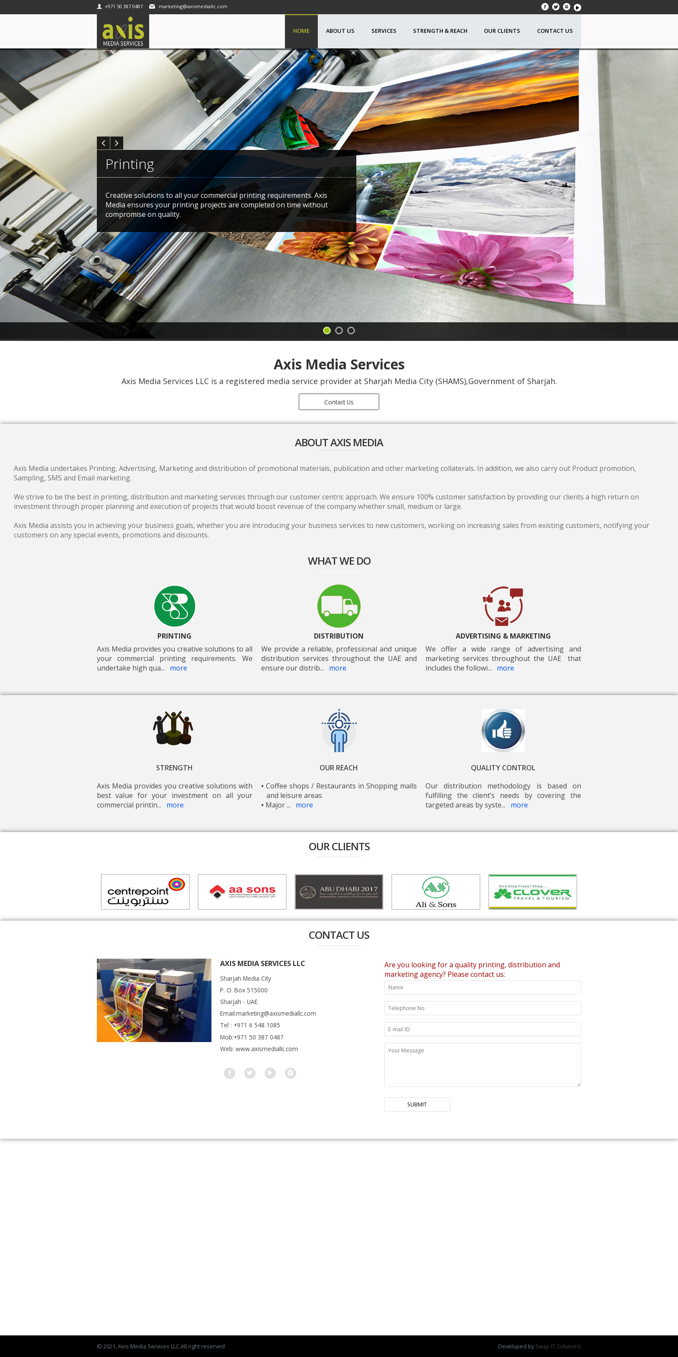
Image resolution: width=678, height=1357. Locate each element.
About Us (340, 31)
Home (301, 31)
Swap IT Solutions (558, 1346)
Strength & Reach (440, 31)
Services (384, 31)
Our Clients (502, 31)
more (178, 668)
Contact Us (555, 31)
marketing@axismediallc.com (192, 6)
